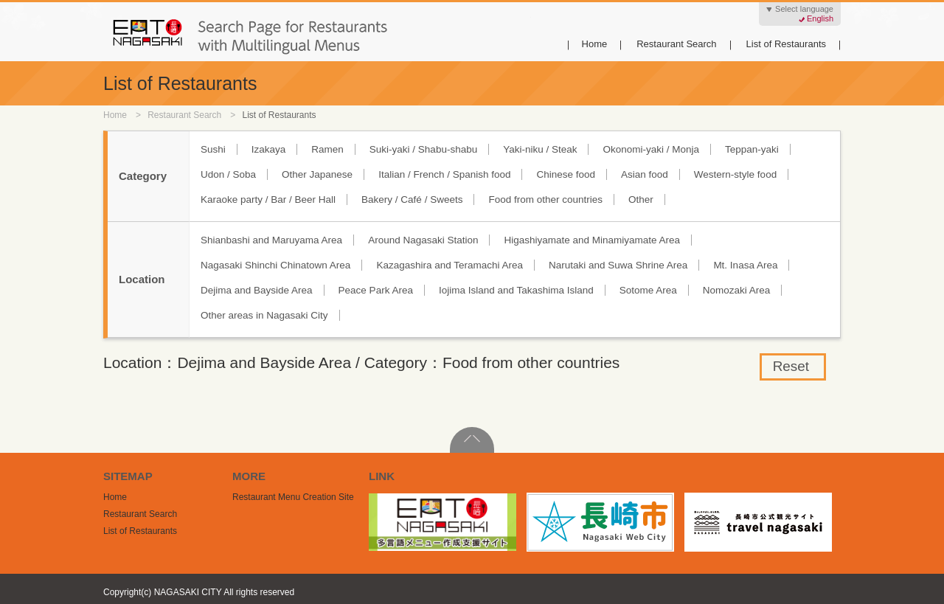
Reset (791, 366)
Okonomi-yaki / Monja (651, 149)
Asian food (644, 174)
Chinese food (565, 174)
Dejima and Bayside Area (257, 290)
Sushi (213, 149)
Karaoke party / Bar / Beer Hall (268, 199)
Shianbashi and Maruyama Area (271, 240)
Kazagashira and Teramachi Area (449, 265)
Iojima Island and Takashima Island (516, 290)
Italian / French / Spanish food (444, 174)
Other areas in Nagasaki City (264, 315)
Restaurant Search (676, 43)
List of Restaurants (786, 43)
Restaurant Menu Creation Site (293, 497)
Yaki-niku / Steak (540, 149)
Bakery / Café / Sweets (411, 199)
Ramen (327, 149)
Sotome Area (648, 290)
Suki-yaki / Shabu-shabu (423, 149)
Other (640, 199)
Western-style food (735, 174)
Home (595, 43)
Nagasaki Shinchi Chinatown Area (275, 265)
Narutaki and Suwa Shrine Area (618, 265)
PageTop (472, 440)
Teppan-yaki (752, 149)
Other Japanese (317, 174)
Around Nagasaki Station (423, 240)
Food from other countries (545, 199)
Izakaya (268, 149)
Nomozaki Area (737, 290)
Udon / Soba (228, 174)
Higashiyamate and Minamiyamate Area (592, 240)
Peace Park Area (376, 290)
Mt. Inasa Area (745, 265)
